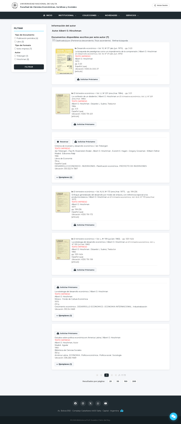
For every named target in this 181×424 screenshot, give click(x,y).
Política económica (89, 355)
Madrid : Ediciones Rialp (65, 153)
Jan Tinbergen (101, 146)
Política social (105, 355)
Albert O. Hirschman (148, 51)
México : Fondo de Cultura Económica (71, 299)
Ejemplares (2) (65, 177)
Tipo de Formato (23, 45)
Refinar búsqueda (120, 41)
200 (134, 381)
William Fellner (153, 151)
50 (118, 381)
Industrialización (140, 307)
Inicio (47, 15)
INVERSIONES (88, 166)
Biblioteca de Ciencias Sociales (68, 350)
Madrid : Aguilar (61, 345)
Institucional (67, 15)
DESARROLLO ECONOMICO (68, 166)
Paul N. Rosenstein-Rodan (80, 151)
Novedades (112, 15)
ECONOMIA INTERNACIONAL (118, 307)
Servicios (132, 15)
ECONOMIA (74, 355)
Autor (17, 52)
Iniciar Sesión (161, 5)
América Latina (61, 355)
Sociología (116, 355)
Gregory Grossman (137, 151)
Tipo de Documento (24, 35)
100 (125, 381)
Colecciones (90, 15)
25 (110, 381)
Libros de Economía (63, 158)
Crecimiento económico (65, 307)
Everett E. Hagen (119, 151)
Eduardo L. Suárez (99, 104)
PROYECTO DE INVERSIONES (133, 166)
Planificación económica (107, 166)
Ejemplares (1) (65, 315)
